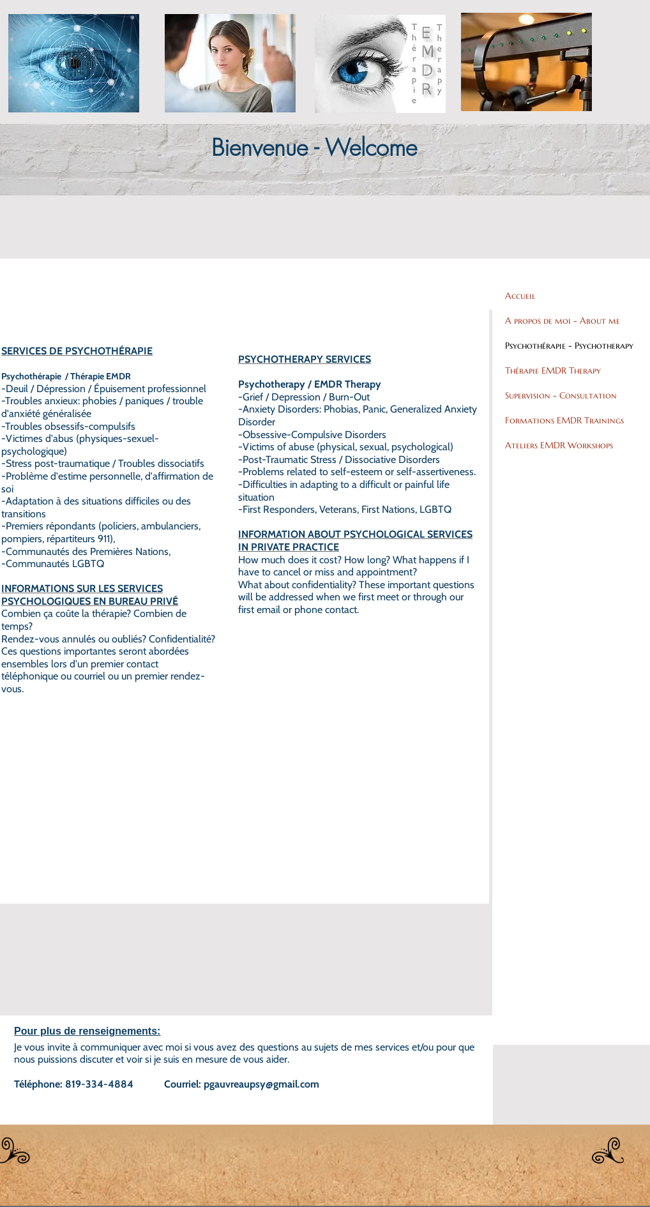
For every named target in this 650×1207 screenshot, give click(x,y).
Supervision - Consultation (561, 395)
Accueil (520, 295)
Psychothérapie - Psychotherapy (569, 345)
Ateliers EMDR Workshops (559, 445)
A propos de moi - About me (562, 320)
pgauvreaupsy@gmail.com (261, 1084)
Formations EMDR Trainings (564, 420)
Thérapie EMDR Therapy (553, 370)
